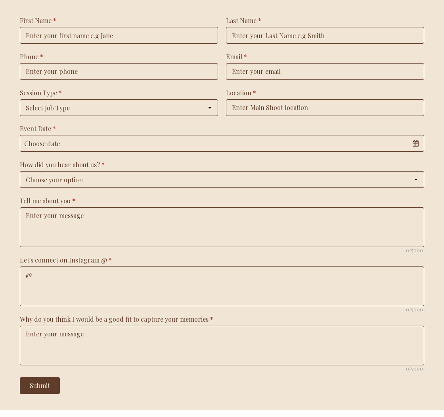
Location (241, 93)
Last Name (243, 20)
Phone (31, 56)
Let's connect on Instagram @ (66, 260)
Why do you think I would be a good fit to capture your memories (116, 319)
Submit (40, 385)
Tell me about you (47, 201)
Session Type (41, 93)
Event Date (38, 128)
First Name (38, 20)
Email (236, 56)
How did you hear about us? (62, 164)
